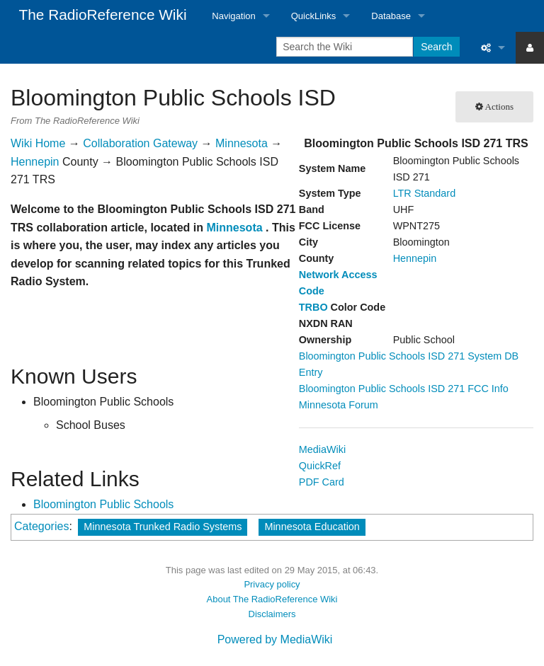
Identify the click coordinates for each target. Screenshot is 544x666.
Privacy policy (272, 584)
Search (436, 46)
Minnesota (241, 143)
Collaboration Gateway (140, 143)
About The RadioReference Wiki (272, 599)
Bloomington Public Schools (103, 504)
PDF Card (321, 482)
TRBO (313, 307)
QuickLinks (313, 16)
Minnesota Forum (338, 404)
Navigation (233, 16)
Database (391, 16)
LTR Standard (424, 193)
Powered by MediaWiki (275, 639)
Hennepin (415, 258)
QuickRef (320, 465)
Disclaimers (272, 614)
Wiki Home (38, 143)
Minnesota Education (311, 526)
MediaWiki (322, 449)
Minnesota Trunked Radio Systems (163, 526)
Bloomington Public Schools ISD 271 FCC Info (404, 388)
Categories (41, 526)
